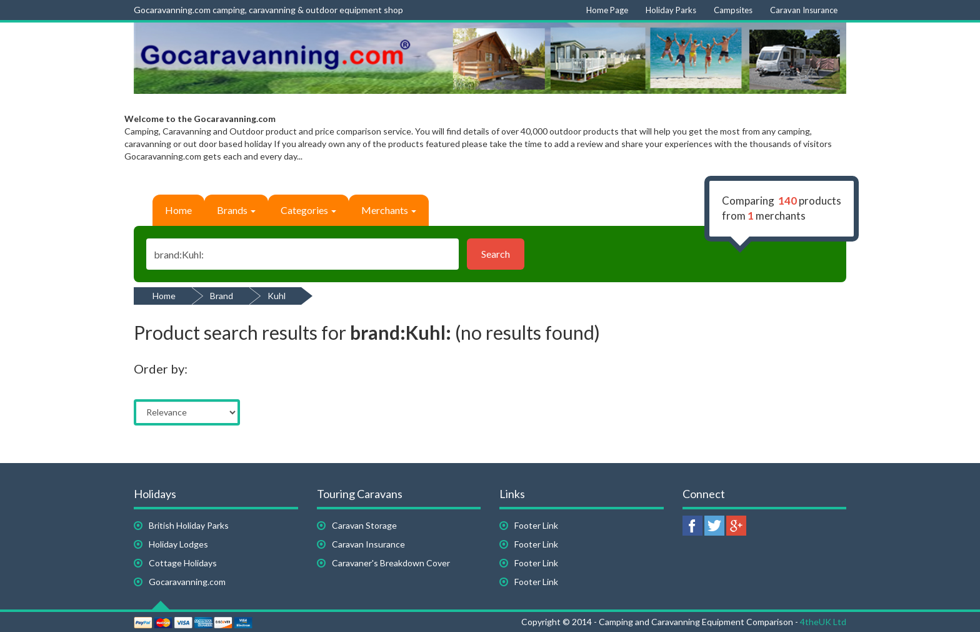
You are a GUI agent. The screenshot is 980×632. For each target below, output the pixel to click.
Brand (221, 295)
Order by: (161, 368)
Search (495, 254)
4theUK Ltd (823, 621)
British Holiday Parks (189, 525)
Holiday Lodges (178, 544)
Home (178, 210)
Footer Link (536, 525)
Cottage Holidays (183, 563)
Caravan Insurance (368, 544)
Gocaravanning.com (187, 581)
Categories (308, 210)
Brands (236, 210)
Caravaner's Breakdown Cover (391, 563)
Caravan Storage (364, 525)
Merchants (388, 210)
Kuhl (277, 295)
